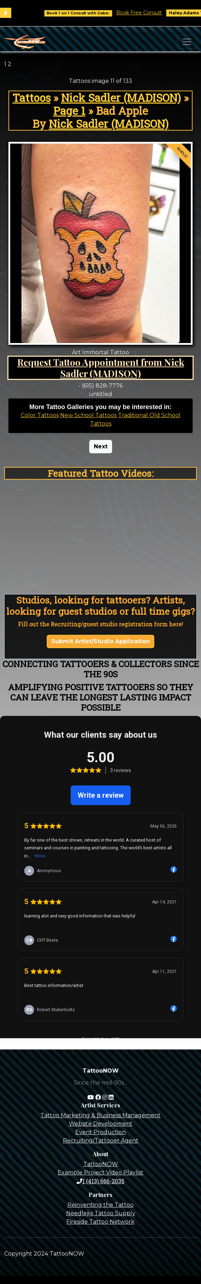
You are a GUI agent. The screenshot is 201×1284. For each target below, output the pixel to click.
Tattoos (32, 98)
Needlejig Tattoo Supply (100, 1213)
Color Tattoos (40, 415)
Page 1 (69, 111)
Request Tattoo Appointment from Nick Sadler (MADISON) (100, 368)
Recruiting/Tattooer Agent (100, 1140)
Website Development (100, 1123)
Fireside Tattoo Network (100, 1221)
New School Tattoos (88, 415)
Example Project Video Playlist (100, 1172)
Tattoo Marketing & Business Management (100, 1115)
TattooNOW (100, 1164)
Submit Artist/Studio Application (100, 641)
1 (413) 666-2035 (100, 1181)
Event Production (100, 1132)
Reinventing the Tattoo (100, 1204)
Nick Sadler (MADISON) (121, 98)
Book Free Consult (144, 12)
